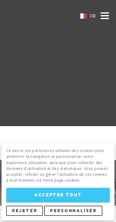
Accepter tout (58, 195)
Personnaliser (73, 210)
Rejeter (24, 210)
